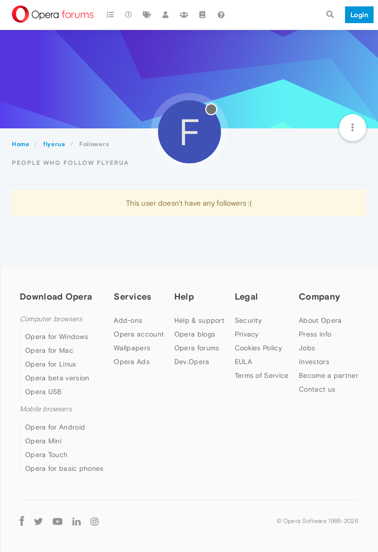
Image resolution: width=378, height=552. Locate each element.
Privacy (247, 334)
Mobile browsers (46, 409)
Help (184, 296)
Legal (246, 296)
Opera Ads (132, 362)
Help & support (199, 320)
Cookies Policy (258, 348)
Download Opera (56, 296)
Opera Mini (43, 441)
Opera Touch (46, 455)
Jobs (307, 348)
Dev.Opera (192, 362)
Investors (314, 362)
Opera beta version (57, 378)
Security (248, 320)
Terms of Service (262, 375)
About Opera (320, 320)
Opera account (139, 334)
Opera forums (197, 348)
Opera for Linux (50, 364)
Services (132, 296)
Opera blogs (194, 334)
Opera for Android (55, 427)
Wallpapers (132, 348)
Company (319, 296)
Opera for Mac (49, 350)
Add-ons (128, 320)
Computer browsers (51, 319)
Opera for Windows (56, 336)
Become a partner (328, 375)
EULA (243, 362)
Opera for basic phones (64, 468)
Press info (315, 334)
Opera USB (43, 392)
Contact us (317, 389)
